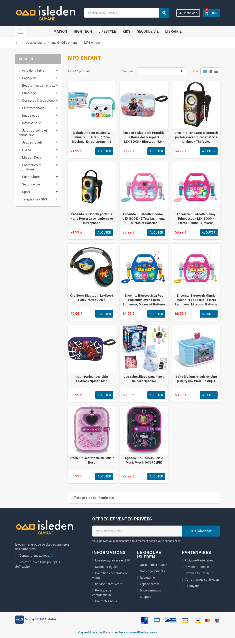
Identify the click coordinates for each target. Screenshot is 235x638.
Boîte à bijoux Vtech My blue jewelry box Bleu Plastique (196, 379)
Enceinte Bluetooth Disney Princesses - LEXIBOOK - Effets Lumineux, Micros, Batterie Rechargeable (196, 220)
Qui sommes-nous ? (153, 565)
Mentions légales (106, 567)
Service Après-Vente (108, 584)
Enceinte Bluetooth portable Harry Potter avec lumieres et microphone (91, 218)
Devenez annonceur (198, 567)
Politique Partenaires (199, 560)
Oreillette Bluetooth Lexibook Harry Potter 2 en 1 (91, 298)
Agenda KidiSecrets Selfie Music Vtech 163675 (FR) (144, 460)
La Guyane (192, 586)
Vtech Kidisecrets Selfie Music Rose (92, 460)
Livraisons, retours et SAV (112, 560)
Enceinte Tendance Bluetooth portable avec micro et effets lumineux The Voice (196, 137)
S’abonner (201, 531)
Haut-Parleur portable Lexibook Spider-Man (91, 379)
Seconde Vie (148, 31)
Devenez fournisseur (198, 573)
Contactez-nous (106, 601)
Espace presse (150, 584)
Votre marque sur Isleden (202, 579)
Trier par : (128, 71)
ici (51, 555)
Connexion (188, 13)
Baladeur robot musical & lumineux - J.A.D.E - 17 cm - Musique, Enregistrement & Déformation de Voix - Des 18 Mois (91, 141)
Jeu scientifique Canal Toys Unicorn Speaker (144, 379)
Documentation (150, 590)
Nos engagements (152, 571)
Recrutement (149, 577)
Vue (195, 71)
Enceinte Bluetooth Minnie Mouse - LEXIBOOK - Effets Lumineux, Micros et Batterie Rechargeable (196, 302)
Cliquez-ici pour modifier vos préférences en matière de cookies (117, 632)
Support (145, 597)
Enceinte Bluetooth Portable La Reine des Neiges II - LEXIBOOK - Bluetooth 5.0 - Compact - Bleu (144, 139)
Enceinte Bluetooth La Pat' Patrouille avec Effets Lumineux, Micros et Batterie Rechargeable (144, 302)
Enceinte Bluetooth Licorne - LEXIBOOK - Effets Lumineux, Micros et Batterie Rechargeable (144, 220)
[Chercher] (126, 13)
